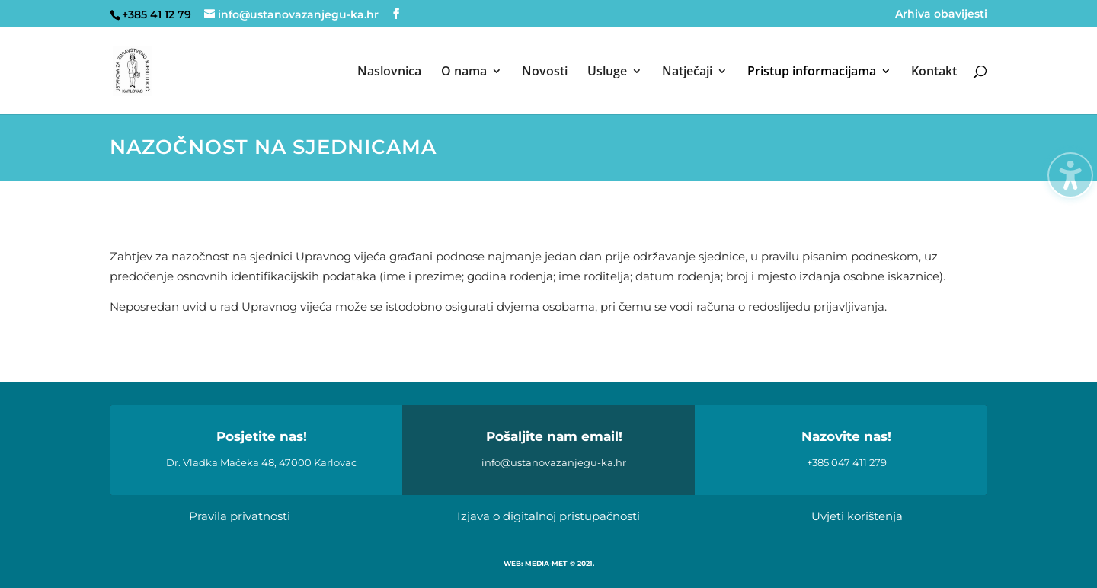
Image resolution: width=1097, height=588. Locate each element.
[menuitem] (389, 90)
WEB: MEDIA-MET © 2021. (549, 563)
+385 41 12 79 (156, 14)
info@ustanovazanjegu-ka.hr (553, 462)
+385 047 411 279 (847, 462)
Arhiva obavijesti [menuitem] (941, 14)
